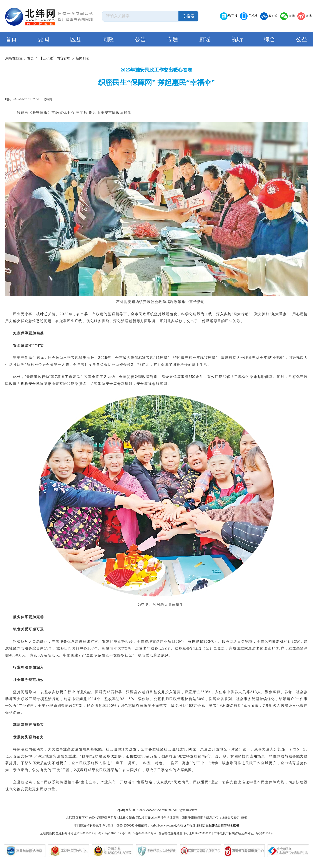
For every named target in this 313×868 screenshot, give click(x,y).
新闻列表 (83, 58)
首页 (11, 39)
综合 (269, 39)
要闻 (43, 39)
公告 (140, 39)
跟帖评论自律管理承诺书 (222, 825)
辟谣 (205, 39)
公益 (301, 39)
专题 (172, 39)
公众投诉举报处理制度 (189, 825)
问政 (108, 39)
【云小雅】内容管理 (54, 58)
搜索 (188, 16)
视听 (237, 39)
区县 (76, 39)
